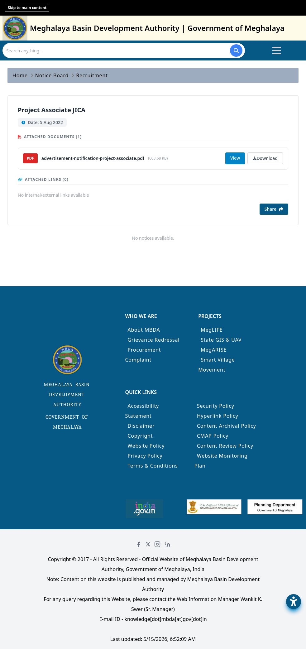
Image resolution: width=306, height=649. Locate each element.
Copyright (140, 435)
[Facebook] (139, 544)
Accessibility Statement (142, 410)
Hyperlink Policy (217, 415)
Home (20, 75)
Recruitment (92, 75)
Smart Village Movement (216, 364)
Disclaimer (141, 425)
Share (274, 209)
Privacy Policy (144, 455)
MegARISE (214, 349)
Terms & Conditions (152, 465)
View (235, 158)
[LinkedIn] (167, 544)
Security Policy (215, 405)
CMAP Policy (212, 435)
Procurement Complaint (143, 354)
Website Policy (146, 445)
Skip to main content (27, 7)
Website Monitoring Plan (221, 460)
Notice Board (52, 75)
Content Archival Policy (226, 425)
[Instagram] (157, 544)
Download (265, 158)
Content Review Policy (225, 445)
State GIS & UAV (221, 339)
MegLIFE (211, 329)
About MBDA (143, 329)
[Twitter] (148, 544)
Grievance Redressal (153, 339)
